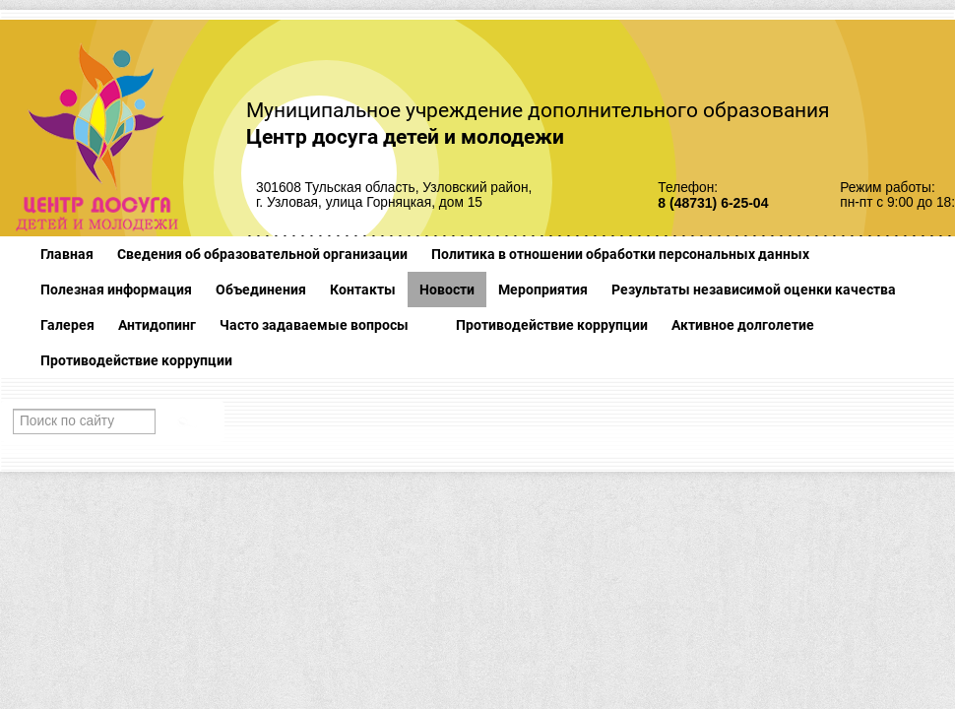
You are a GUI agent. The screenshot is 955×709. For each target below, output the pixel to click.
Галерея (67, 325)
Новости (447, 289)
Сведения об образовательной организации (262, 254)
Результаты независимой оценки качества (753, 289)
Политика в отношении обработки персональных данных (620, 254)
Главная (67, 254)
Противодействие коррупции (552, 325)
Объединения (261, 289)
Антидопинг (157, 325)
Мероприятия (543, 289)
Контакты (363, 289)
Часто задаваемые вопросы (314, 325)
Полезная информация (116, 289)
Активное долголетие (742, 325)
